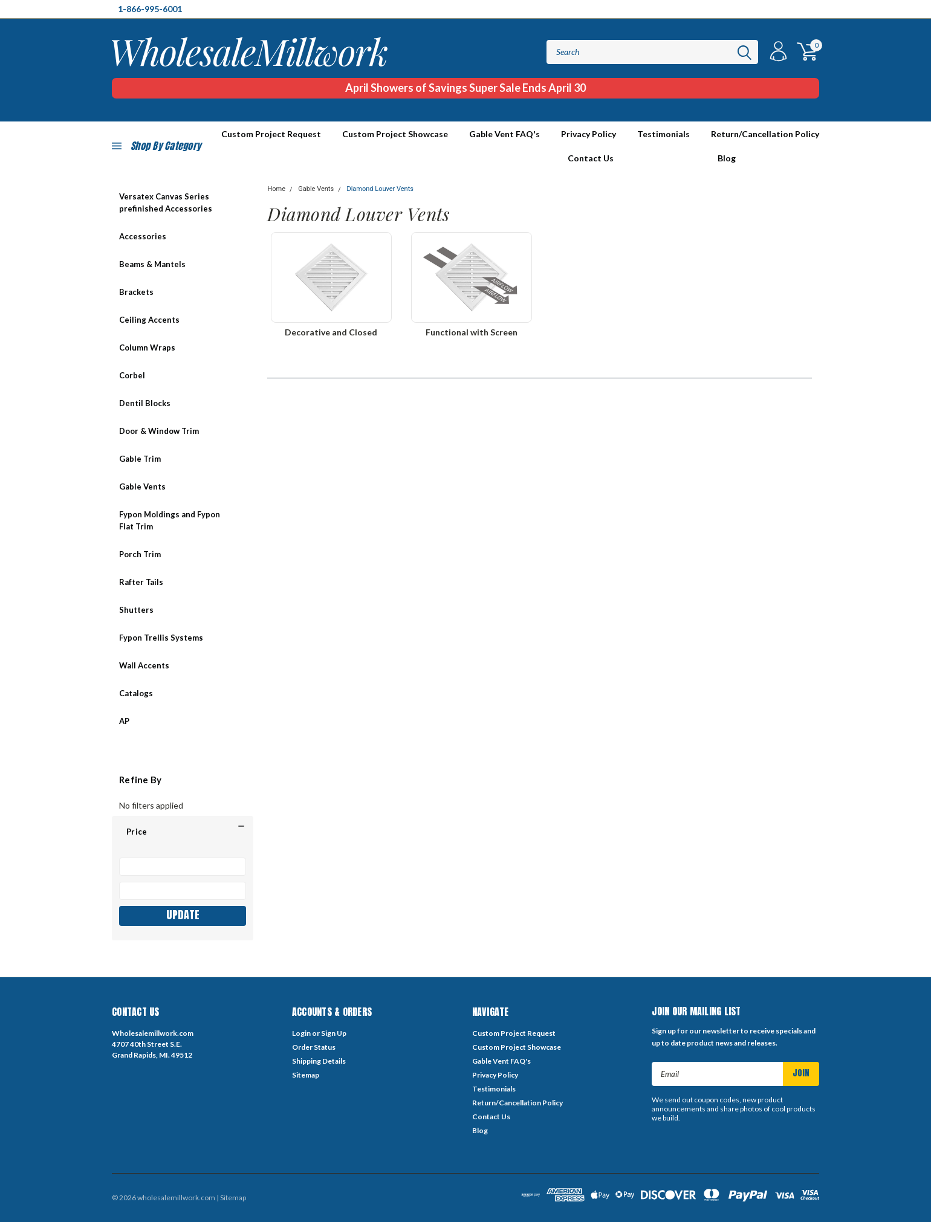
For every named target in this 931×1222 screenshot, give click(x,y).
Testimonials (663, 134)
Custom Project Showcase (395, 134)
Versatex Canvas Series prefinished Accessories (165, 202)
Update (182, 915)
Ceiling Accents (149, 320)
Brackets (136, 292)
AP (124, 721)
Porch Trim (140, 554)
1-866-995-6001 (150, 9)
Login (301, 1033)
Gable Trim (140, 459)
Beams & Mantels (152, 264)
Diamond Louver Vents (380, 189)
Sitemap (305, 1074)
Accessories (142, 236)
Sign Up (333, 1033)
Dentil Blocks (144, 403)
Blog (727, 158)
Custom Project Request (514, 1033)
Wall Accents (144, 665)
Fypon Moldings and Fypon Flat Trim (169, 520)
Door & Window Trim (159, 431)
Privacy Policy (588, 134)
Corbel (132, 375)
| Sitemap (231, 1197)
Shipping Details (319, 1060)
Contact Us (591, 158)
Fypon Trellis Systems (161, 637)
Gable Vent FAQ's (504, 134)
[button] (182, 831)
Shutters (136, 610)
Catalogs (136, 693)
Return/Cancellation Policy (765, 134)
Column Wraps (147, 347)
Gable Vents (142, 486)
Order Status (314, 1047)
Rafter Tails (141, 582)
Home (276, 189)
